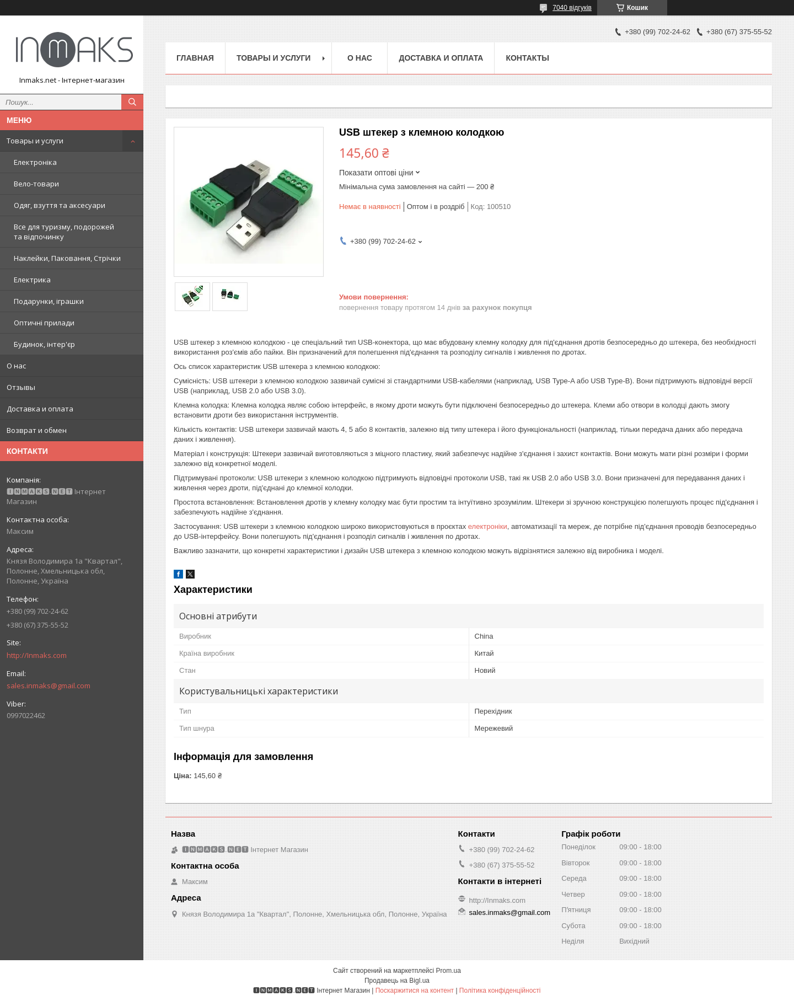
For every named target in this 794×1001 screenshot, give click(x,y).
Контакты (527, 57)
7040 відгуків (572, 8)
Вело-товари (36, 184)
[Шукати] (132, 102)
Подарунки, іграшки (49, 301)
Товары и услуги (35, 141)
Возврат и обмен (37, 430)
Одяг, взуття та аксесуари (59, 205)
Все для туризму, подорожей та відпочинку (64, 232)
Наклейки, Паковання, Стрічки (67, 258)
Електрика (32, 280)
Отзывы (21, 387)
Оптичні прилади (44, 323)
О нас (16, 366)
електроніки (487, 526)
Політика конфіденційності (500, 990)
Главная (195, 57)
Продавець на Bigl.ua (397, 980)
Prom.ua (448, 971)
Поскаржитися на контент (414, 990)
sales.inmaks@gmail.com (48, 685)
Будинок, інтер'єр (44, 344)
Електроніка (35, 162)
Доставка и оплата (40, 409)
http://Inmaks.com (37, 655)
